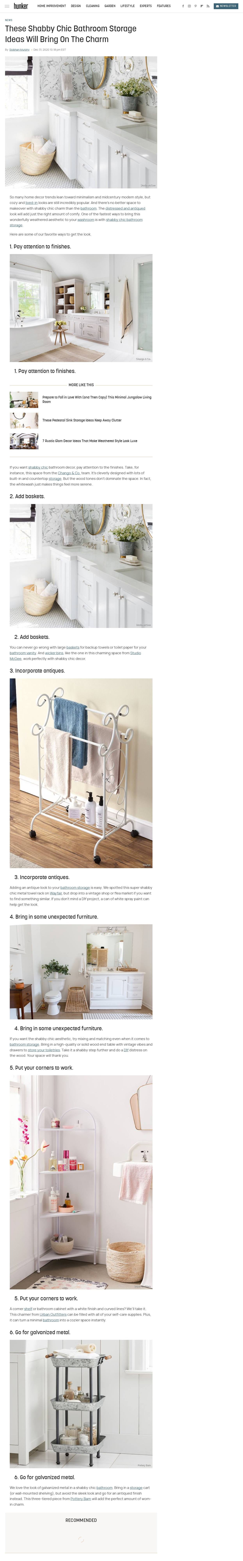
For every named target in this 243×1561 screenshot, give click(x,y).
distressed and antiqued (125, 208)
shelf (28, 1309)
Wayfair (56, 893)
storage (55, 479)
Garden (110, 6)
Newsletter (226, 6)
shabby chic (38, 467)
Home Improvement (51, 6)
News (8, 20)
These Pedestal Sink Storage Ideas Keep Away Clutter (82, 420)
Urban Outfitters (53, 1314)
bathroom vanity (23, 653)
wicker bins (54, 653)
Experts (146, 6)
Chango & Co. (69, 473)
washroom (85, 220)
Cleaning (92, 6)
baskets (73, 647)
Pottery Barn (81, 1499)
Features (164, 6)
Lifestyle (128, 6)
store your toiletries (44, 1050)
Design (76, 6)
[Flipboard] (201, 6)
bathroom (89, 208)
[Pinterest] (195, 6)
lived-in (32, 203)
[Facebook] (183, 6)
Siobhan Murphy (19, 50)
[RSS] (208, 6)
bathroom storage (75, 888)
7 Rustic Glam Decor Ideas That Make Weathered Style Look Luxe (90, 441)
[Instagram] (189, 6)
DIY (126, 1050)
